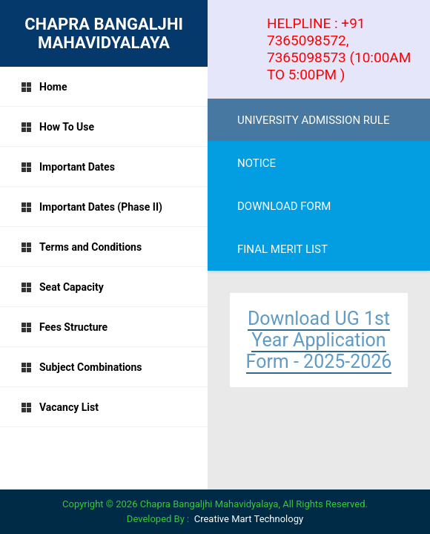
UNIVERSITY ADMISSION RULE (313, 120)
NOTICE (256, 163)
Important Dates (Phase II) (91, 207)
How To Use (57, 127)
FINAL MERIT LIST (282, 249)
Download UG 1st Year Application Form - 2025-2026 (319, 340)
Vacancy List (60, 407)
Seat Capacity (62, 287)
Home (44, 87)
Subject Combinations (81, 367)
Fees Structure (64, 327)
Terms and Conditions (81, 247)
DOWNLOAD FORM (284, 206)
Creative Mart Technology (248, 518)
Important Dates (68, 167)
